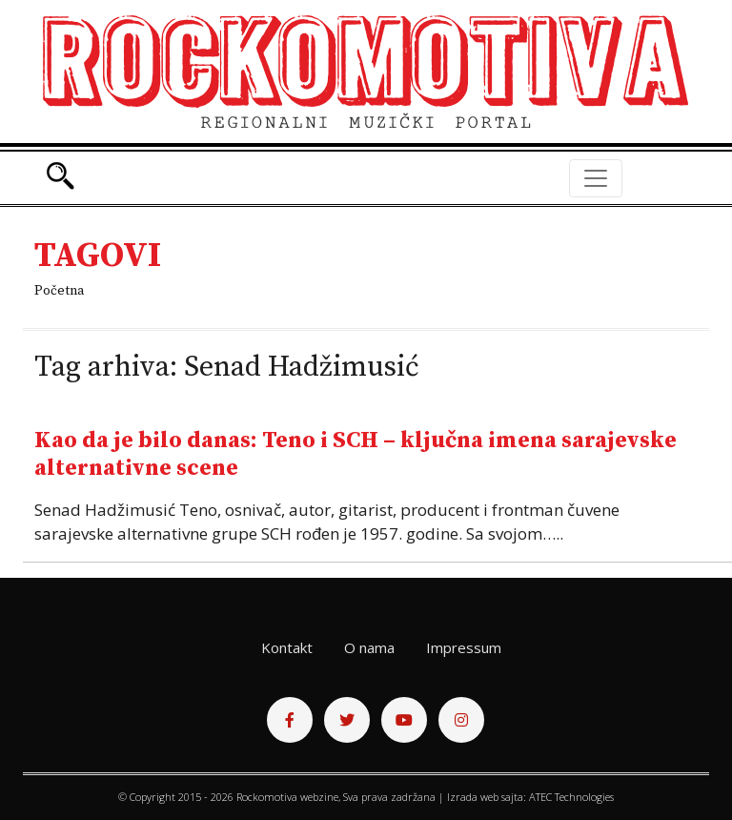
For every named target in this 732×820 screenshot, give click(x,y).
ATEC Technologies (571, 796)
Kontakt (287, 647)
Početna (59, 290)
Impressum (463, 647)
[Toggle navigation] (595, 178)
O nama (369, 647)
